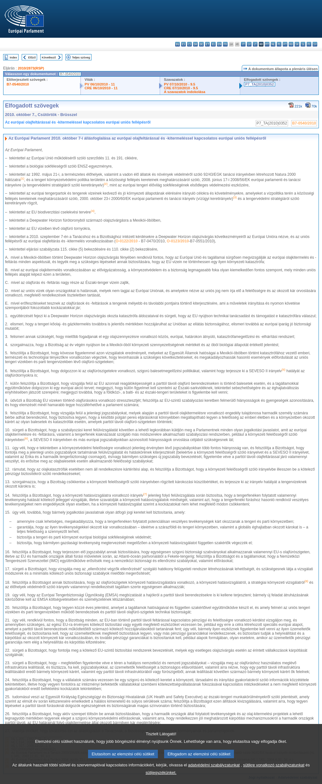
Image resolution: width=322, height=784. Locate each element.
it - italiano (243, 44)
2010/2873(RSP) (31, 68)
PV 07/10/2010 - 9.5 (179, 84)
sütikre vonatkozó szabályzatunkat (273, 773)
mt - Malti (267, 44)
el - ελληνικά (213, 44)
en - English (219, 44)
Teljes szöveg (81, 57)
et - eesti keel (207, 44)
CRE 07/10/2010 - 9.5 (181, 88)
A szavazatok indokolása (184, 92)
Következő (49, 57)
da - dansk (195, 44)
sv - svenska (315, 44)
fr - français (225, 44)
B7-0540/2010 (18, 84)
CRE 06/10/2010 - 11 (101, 88)
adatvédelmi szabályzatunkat (214, 773)
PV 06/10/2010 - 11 (100, 84)
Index (13, 57)
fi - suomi (309, 44)
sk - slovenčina (297, 44)
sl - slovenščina (303, 44)
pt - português (285, 44)
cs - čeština (189, 44)
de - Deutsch (201, 44)
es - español (183, 44)
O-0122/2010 (127, 241)
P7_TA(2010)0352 (259, 84)
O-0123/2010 (178, 241)
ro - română (291, 44)
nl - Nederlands (273, 44)
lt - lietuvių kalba (255, 44)
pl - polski (279, 44)
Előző (32, 57)
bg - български (177, 44)
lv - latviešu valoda (249, 44)
